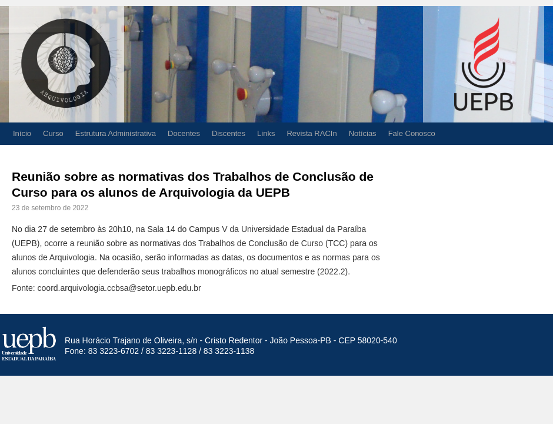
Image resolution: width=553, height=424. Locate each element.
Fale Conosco (411, 133)
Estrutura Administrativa (115, 133)
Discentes (228, 133)
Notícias (363, 133)
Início (22, 133)
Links (266, 133)
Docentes (184, 133)
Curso (53, 133)
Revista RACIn (312, 133)
